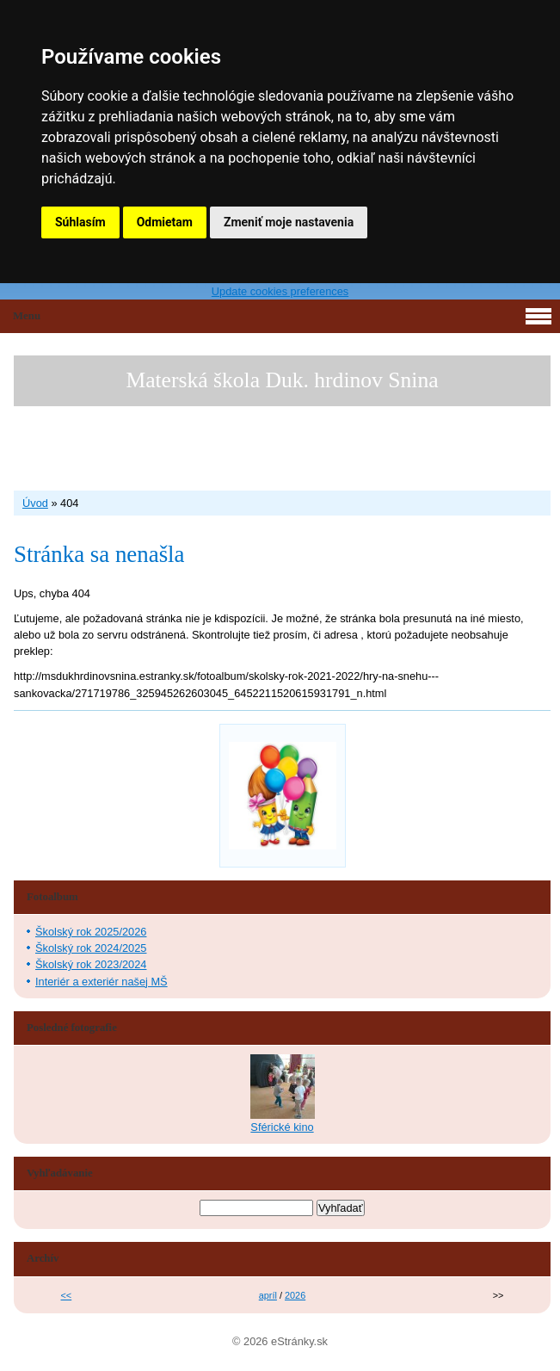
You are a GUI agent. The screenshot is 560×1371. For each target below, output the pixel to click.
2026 (295, 1295)
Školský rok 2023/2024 (90, 964)
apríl (268, 1295)
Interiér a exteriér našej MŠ (101, 981)
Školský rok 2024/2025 (90, 948)
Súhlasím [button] (80, 222)
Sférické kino (281, 1127)
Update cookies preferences (280, 291)
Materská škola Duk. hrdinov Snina (282, 379)
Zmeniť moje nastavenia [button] (289, 222)
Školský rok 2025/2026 (90, 931)
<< (66, 1295)
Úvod (35, 503)
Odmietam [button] (165, 222)
